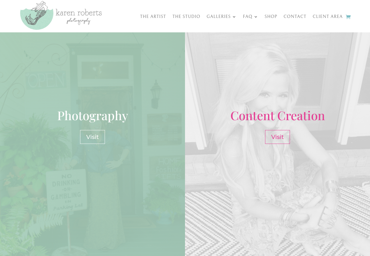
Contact (295, 17)
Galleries (219, 17)
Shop (270, 17)
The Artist (153, 17)
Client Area (328, 17)
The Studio (186, 17)
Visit (92, 136)
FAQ (247, 17)
